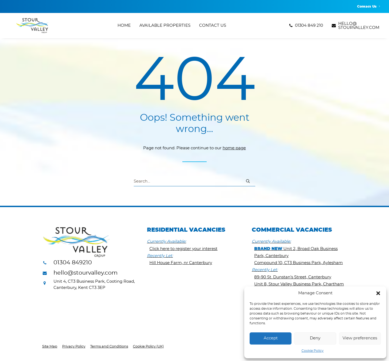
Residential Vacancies (186, 230)
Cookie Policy (312, 350)
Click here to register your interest (183, 249)
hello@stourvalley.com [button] (85, 273)
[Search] (194, 182)
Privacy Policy (73, 347)
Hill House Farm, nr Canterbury (180, 263)
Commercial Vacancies (292, 230)
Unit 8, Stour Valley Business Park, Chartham (299, 284)
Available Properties (164, 27)
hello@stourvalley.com (358, 27)
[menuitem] (368, 6)
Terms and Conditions (109, 347)
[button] (378, 293)
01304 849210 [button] (72, 263)
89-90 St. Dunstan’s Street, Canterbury (292, 277)
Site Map (49, 347)
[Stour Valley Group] (30, 27)
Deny (315, 338)
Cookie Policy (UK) (148, 347)
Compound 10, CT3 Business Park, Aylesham (298, 263)
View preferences (360, 338)
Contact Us (368, 6)
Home (124, 27)
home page (234, 148)
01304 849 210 (309, 27)
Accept (271, 338)
